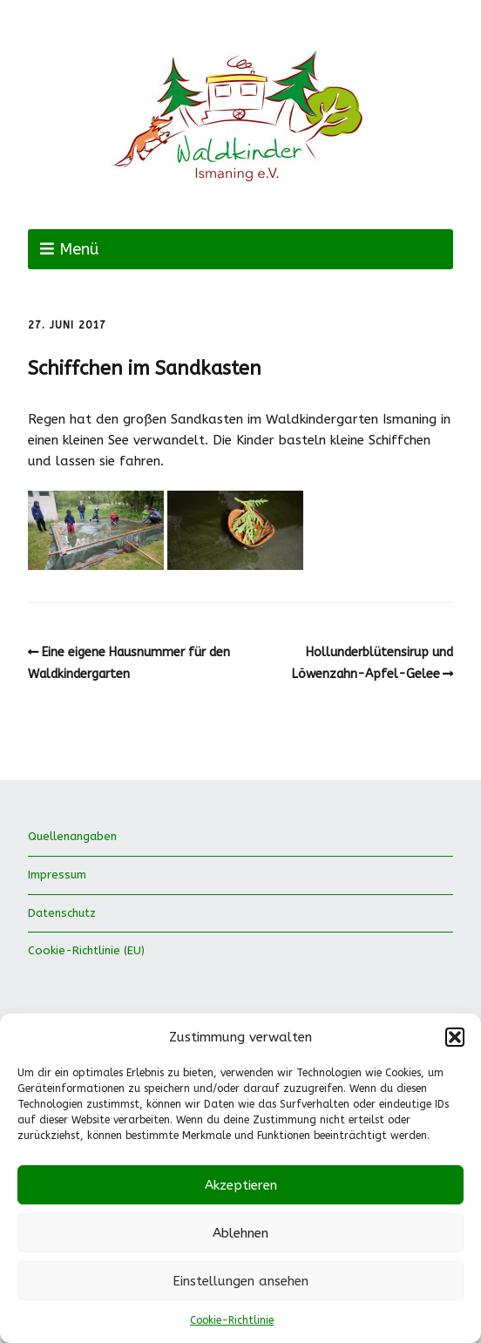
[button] (455, 1037)
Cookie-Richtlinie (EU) (86, 950)
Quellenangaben (72, 836)
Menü (78, 249)
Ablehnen (240, 1233)
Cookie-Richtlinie (232, 1320)
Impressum (57, 874)
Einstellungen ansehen (240, 1281)
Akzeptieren (241, 1185)
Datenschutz (62, 912)
